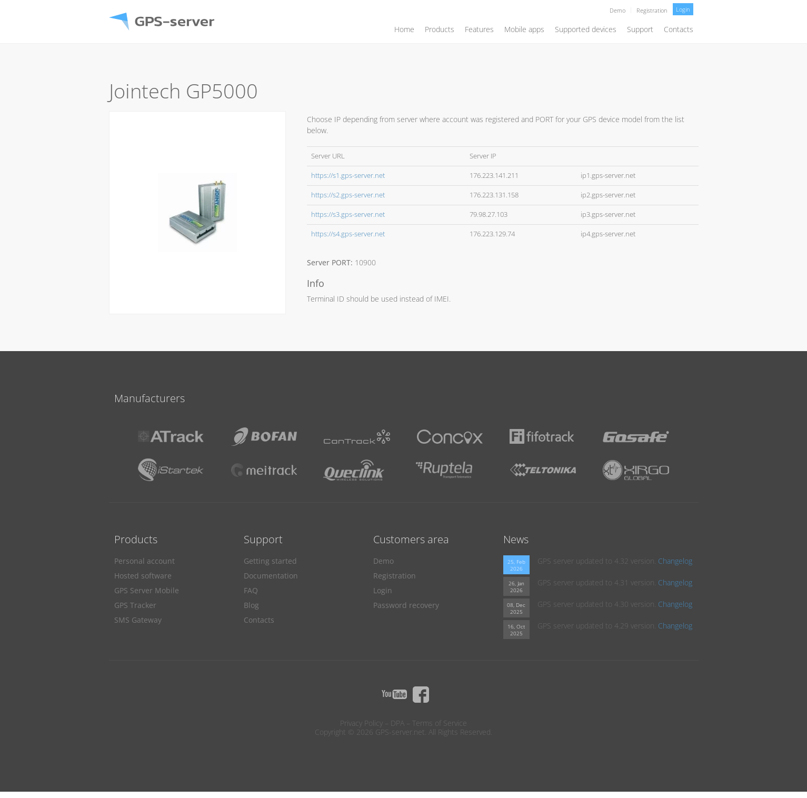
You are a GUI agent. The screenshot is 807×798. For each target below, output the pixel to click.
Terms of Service (439, 723)
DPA (397, 723)
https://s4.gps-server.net (348, 234)
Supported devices (585, 29)
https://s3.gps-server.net (348, 214)
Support (640, 29)
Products (439, 29)
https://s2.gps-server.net (348, 195)
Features (479, 29)
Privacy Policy (361, 723)
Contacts (678, 29)
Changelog (675, 561)
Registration (651, 10)
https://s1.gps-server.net (348, 175)
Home (404, 29)
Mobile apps (524, 29)
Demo (617, 10)
